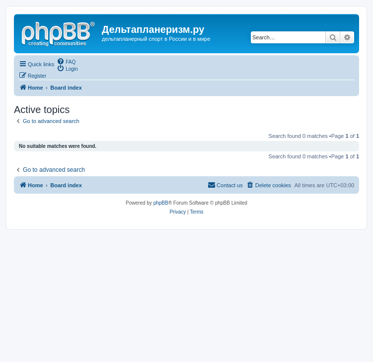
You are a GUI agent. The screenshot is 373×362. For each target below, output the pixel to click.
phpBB (160, 203)
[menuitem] (66, 61)
